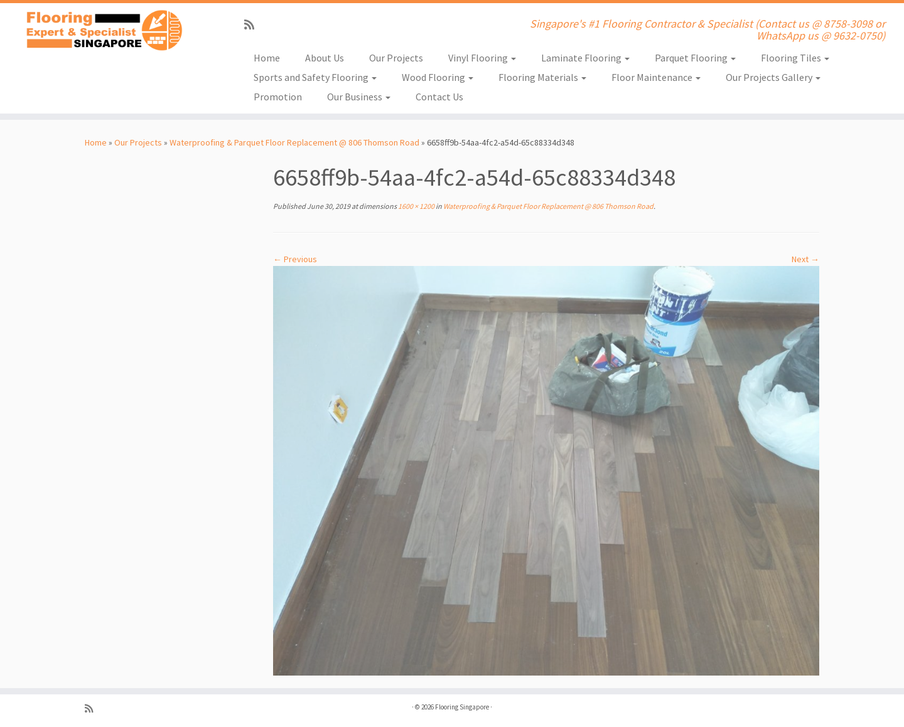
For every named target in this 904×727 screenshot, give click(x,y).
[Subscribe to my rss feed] (253, 25)
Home (267, 57)
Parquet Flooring (695, 57)
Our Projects (396, 57)
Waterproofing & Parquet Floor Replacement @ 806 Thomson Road (294, 142)
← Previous (295, 259)
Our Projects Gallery (773, 77)
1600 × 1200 (415, 206)
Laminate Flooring (585, 57)
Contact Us (439, 96)
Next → (805, 259)
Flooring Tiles (795, 57)
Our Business (358, 96)
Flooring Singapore (462, 707)
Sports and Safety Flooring (315, 77)
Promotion (278, 96)
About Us (324, 57)
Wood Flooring (437, 77)
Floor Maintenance (656, 77)
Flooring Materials (542, 77)
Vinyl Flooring (482, 57)
